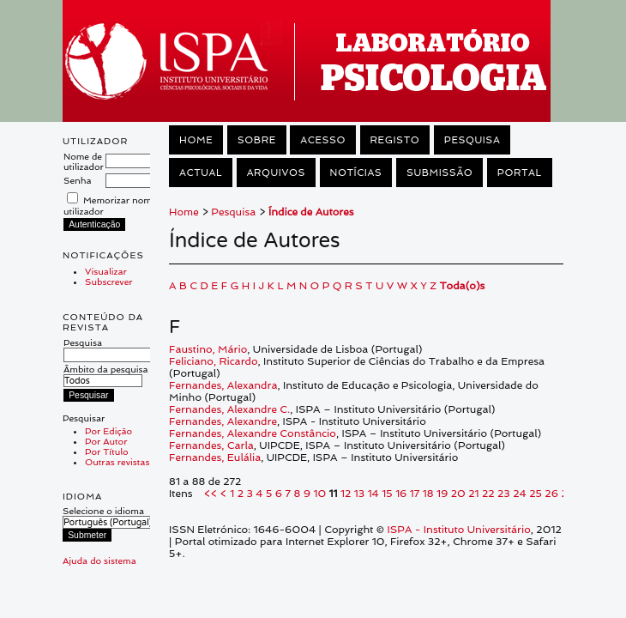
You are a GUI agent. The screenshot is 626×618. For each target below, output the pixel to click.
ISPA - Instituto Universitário (459, 530)
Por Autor (106, 441)
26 (551, 494)
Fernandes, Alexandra (223, 385)
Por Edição (108, 431)
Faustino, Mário (208, 349)
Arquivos (276, 173)
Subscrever (109, 281)
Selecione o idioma (103, 511)
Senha (77, 180)
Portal (519, 173)
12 (345, 494)
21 (473, 494)
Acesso (323, 140)
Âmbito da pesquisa (105, 374)
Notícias (356, 173)
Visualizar (106, 271)
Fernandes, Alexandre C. (229, 409)
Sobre (257, 140)
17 (414, 494)
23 (503, 494)
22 (488, 494)
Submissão (439, 173)
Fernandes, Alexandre (223, 421)
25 (535, 494)
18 (428, 494)
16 (400, 494)
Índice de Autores (311, 212)
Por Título (107, 451)
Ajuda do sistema (99, 560)
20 (458, 494)
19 (442, 494)
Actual (200, 173)
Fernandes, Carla (211, 445)
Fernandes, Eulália (215, 457)
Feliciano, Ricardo (213, 361)
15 (387, 494)
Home (196, 140)
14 (373, 494)
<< (210, 494)
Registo (395, 140)
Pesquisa (109, 348)
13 (359, 494)
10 (319, 494)
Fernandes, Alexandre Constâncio (252, 433)
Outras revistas (117, 462)
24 (520, 494)
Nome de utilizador (83, 161)
